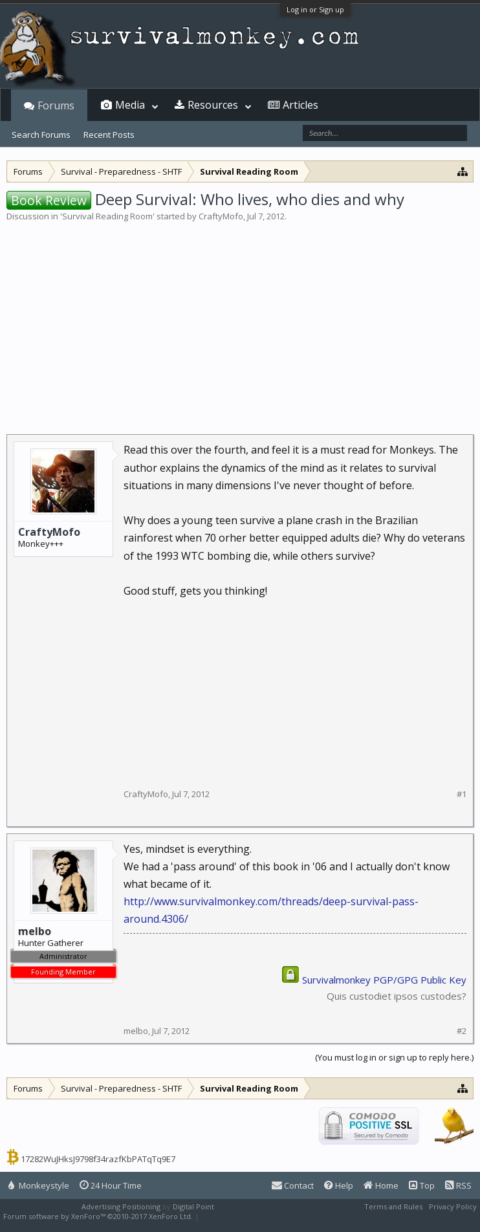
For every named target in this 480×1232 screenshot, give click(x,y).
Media (130, 105)
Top (422, 1185)
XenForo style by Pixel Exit (246, 1216)
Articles (300, 105)
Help (338, 1185)
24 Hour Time (111, 1185)
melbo (136, 1031)
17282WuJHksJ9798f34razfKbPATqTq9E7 (98, 1159)
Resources (213, 105)
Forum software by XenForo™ (98, 1216)
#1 (461, 794)
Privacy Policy (453, 1206)
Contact (293, 1185)
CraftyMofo (221, 216)
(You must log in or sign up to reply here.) (394, 1057)
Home (381, 1185)
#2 (461, 1031)
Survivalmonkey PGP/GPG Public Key (384, 979)
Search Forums (41, 134)
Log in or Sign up (315, 9)
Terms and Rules (393, 1206)
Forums (56, 105)
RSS (458, 1185)
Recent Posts (109, 134)
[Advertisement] (240, 319)
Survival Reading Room (107, 216)
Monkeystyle (38, 1185)
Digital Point (193, 1206)
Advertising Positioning (121, 1206)
